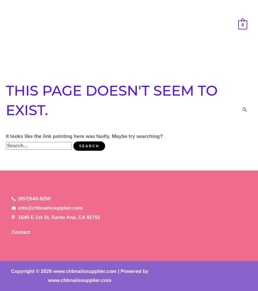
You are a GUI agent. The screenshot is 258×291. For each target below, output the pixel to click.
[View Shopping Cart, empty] (242, 24)
